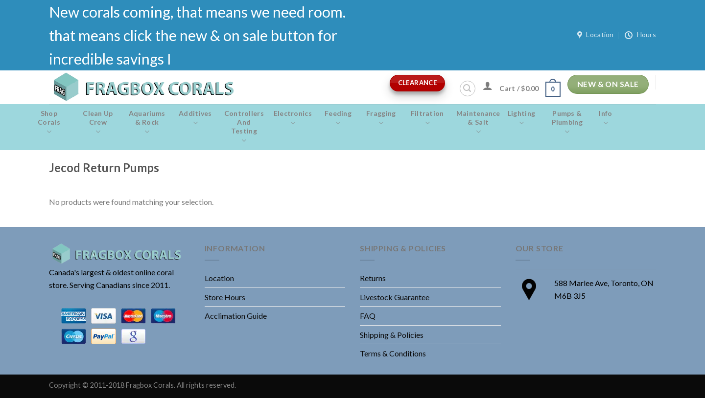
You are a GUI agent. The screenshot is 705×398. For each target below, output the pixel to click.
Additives (195, 118)
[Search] (467, 88)
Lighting (521, 118)
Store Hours (225, 297)
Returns (373, 278)
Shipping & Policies (391, 334)
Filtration (427, 118)
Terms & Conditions (393, 353)
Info (605, 118)
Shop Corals (49, 122)
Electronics (292, 118)
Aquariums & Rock (146, 122)
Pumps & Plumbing (567, 122)
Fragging (381, 118)
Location (219, 278)
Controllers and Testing (244, 127)
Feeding (338, 118)
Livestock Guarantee (394, 297)
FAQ (368, 315)
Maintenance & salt (478, 122)
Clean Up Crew (98, 122)
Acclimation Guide (236, 315)
